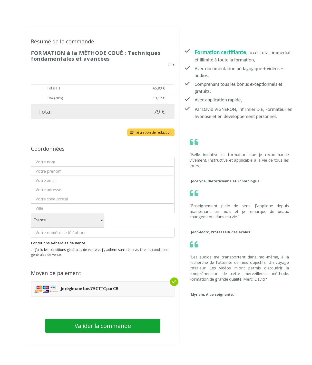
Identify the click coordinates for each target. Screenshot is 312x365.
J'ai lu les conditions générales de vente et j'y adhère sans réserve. (99, 252)
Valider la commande (103, 326)
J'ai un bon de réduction (151, 132)
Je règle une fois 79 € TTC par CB (76, 289)
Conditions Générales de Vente (58, 243)
